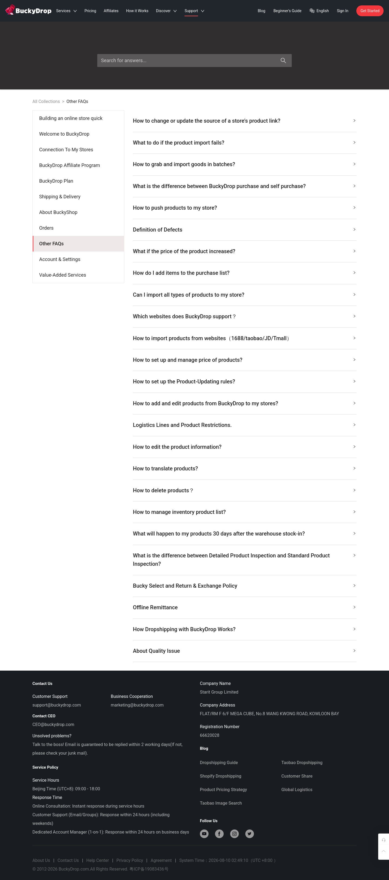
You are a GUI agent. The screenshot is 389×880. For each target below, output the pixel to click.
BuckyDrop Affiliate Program (69, 165)
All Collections (46, 101)
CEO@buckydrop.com (53, 724)
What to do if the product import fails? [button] (244, 142)
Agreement (161, 860)
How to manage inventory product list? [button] (244, 511)
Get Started (370, 11)
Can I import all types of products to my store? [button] (244, 294)
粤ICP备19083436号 (149, 869)
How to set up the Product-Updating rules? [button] (244, 380)
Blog (261, 11)
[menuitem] (78, 118)
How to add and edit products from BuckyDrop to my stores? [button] (244, 402)
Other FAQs (77, 101)
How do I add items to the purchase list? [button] (244, 272)
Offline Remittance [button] (244, 606)
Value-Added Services (62, 275)
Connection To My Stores (66, 149)
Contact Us (68, 860)
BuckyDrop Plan (56, 181)
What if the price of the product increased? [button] (244, 250)
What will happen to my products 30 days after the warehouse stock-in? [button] (244, 532)
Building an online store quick (70, 118)
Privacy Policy (129, 860)
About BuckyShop (58, 212)
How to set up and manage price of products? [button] (244, 359)
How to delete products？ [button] (244, 489)
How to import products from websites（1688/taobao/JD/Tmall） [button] (244, 337)
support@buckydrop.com (56, 705)
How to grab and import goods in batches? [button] (244, 163)
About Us (41, 860)
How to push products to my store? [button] (244, 207)
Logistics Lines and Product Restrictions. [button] (244, 424)
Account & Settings (59, 259)
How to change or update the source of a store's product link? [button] (244, 120)
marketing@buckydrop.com (137, 705)
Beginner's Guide (287, 11)
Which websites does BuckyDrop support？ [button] (244, 315)
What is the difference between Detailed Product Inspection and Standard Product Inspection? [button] (244, 558)
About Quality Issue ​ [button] (244, 650)
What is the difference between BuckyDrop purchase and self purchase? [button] (244, 185)
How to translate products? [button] (244, 467)
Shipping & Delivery (60, 196)
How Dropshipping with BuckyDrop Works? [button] (244, 628)
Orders (46, 228)
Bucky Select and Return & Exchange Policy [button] (244, 585)
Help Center (97, 860)
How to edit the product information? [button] (244, 446)
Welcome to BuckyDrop (64, 134)
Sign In (342, 11)
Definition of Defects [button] (244, 229)
